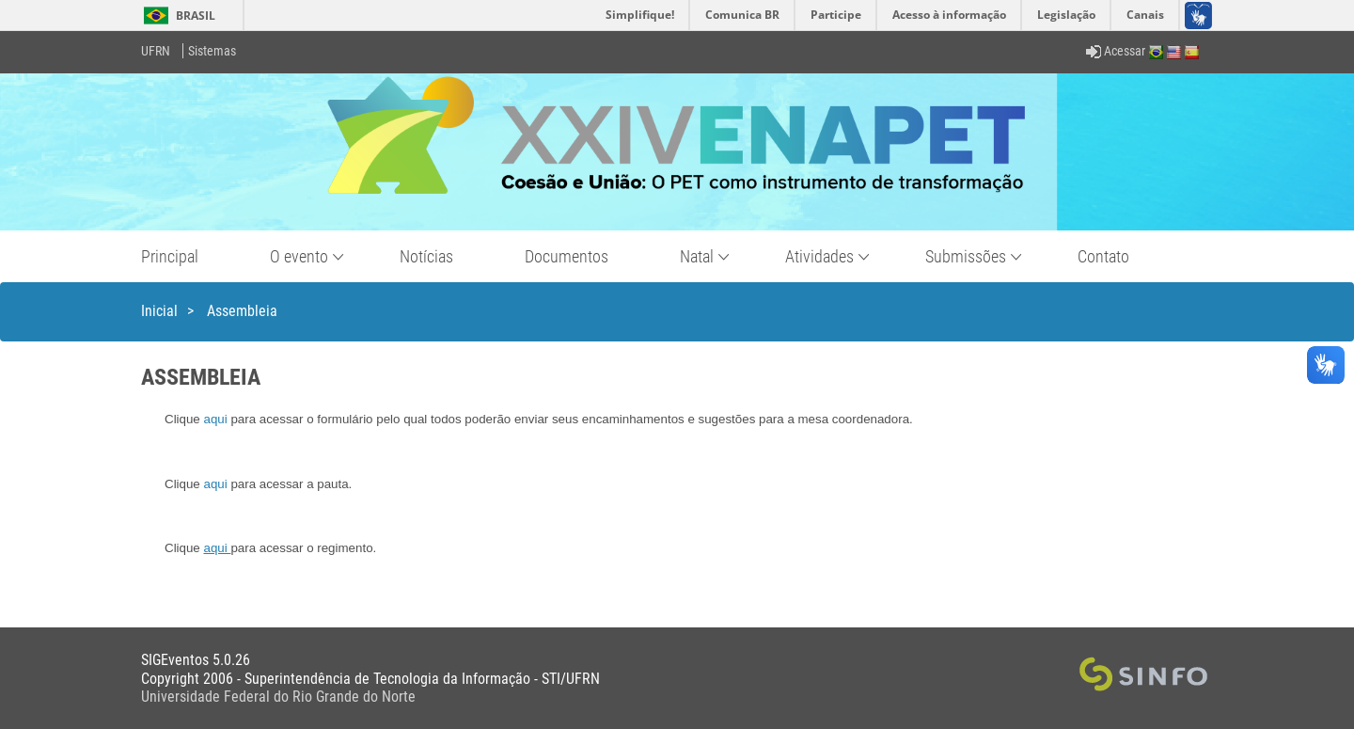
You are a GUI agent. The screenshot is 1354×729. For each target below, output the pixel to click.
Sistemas (212, 50)
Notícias (426, 256)
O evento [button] (299, 256)
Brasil (176, 16)
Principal (169, 256)
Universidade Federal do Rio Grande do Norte (278, 696)
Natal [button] (697, 256)
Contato (1103, 256)
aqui (216, 419)
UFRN (155, 50)
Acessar (1115, 50)
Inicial (159, 311)
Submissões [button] (965, 256)
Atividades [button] (819, 256)
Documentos (566, 256)
